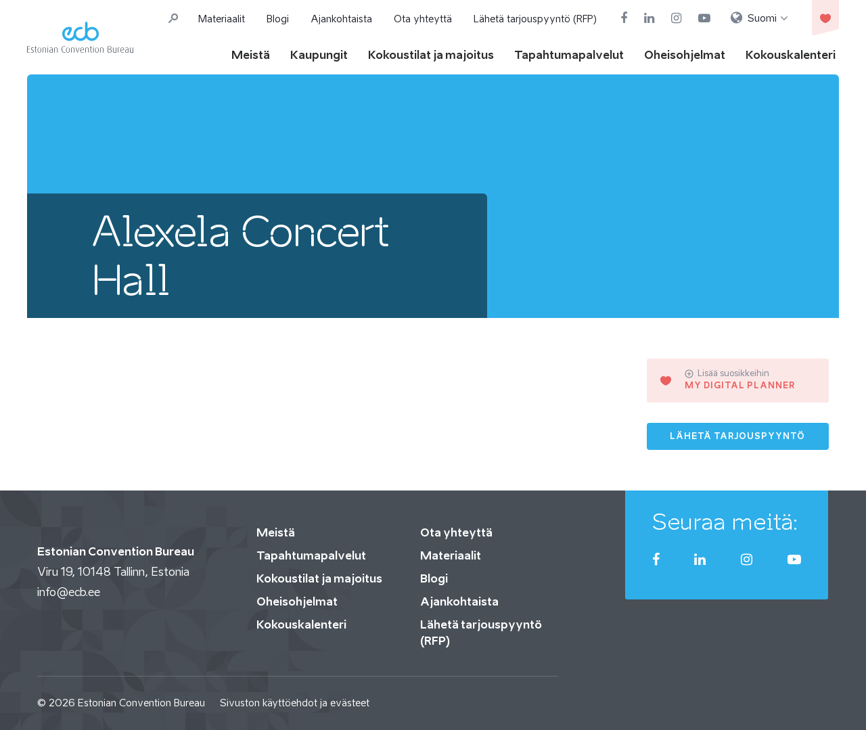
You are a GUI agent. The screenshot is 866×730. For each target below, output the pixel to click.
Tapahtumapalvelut (569, 55)
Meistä (250, 55)
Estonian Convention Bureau (141, 702)
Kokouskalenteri (791, 55)
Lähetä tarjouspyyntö (737, 436)
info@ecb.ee (68, 592)
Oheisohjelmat (684, 55)
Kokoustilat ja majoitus (431, 55)
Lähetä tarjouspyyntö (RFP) (535, 18)
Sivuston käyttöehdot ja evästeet (294, 702)
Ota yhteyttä (423, 18)
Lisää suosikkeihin (727, 373)
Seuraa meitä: (725, 521)
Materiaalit (221, 18)
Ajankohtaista (341, 18)
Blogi (278, 18)
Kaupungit (319, 55)
